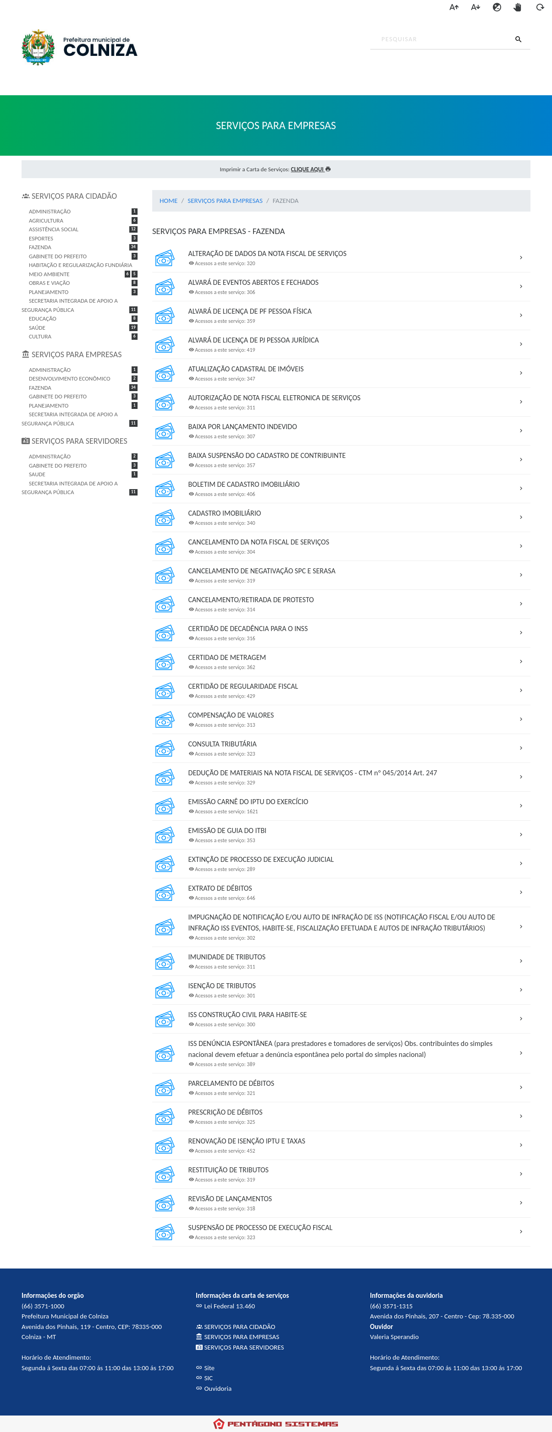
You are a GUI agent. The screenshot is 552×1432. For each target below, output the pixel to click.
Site (205, 1368)
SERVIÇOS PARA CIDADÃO (235, 1327)
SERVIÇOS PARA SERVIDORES (240, 1347)
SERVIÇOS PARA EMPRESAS (225, 200)
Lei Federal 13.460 (225, 1306)
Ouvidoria (214, 1388)
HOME (168, 200)
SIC (204, 1378)
